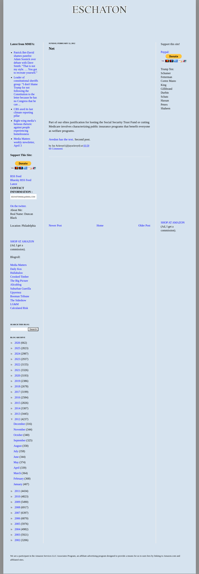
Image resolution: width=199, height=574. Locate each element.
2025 (18, 348)
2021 (18, 370)
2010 (18, 496)
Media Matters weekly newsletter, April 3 (24, 142)
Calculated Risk (19, 308)
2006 (18, 518)
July (16, 451)
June (16, 456)
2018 (18, 386)
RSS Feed (16, 176)
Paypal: (165, 51)
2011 (18, 491)
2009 (18, 501)
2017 (18, 391)
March (18, 473)
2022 (18, 364)
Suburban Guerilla (20, 288)
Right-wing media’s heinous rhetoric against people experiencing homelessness (25, 127)
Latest (13, 183)
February (19, 478)
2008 (18, 507)
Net (52, 48)
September (20, 440)
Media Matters (18, 264)
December (20, 423)
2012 (18, 419)
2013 (18, 413)
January (18, 484)
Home (100, 225)
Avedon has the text (61, 139)
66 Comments (56, 148)
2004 (18, 529)
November (20, 429)
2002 (18, 540)
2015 (18, 402)
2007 (18, 512)
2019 (18, 380)
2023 (18, 359)
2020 (18, 375)
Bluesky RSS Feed (20, 180)
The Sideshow (18, 300)
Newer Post (55, 225)
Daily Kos (16, 268)
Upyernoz (15, 292)
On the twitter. (18, 206)
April (17, 467)
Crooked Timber (19, 276)
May (16, 462)
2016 (18, 397)
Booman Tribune (19, 296)
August (18, 445)
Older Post (144, 225)
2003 (18, 534)
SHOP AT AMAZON (22, 241)
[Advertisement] (99, 28)
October (18, 434)
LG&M (14, 304)
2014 (18, 408)
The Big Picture (19, 280)
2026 (18, 342)
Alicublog (16, 284)
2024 (18, 353)
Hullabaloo (16, 272)
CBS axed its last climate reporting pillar (23, 112)
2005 (18, 523)
